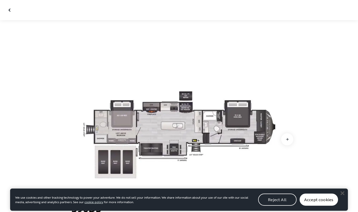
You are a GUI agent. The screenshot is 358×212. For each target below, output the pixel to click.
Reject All (277, 203)
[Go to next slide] (287, 139)
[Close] (342, 197)
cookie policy (93, 206)
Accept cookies (318, 203)
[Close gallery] (10, 10)
